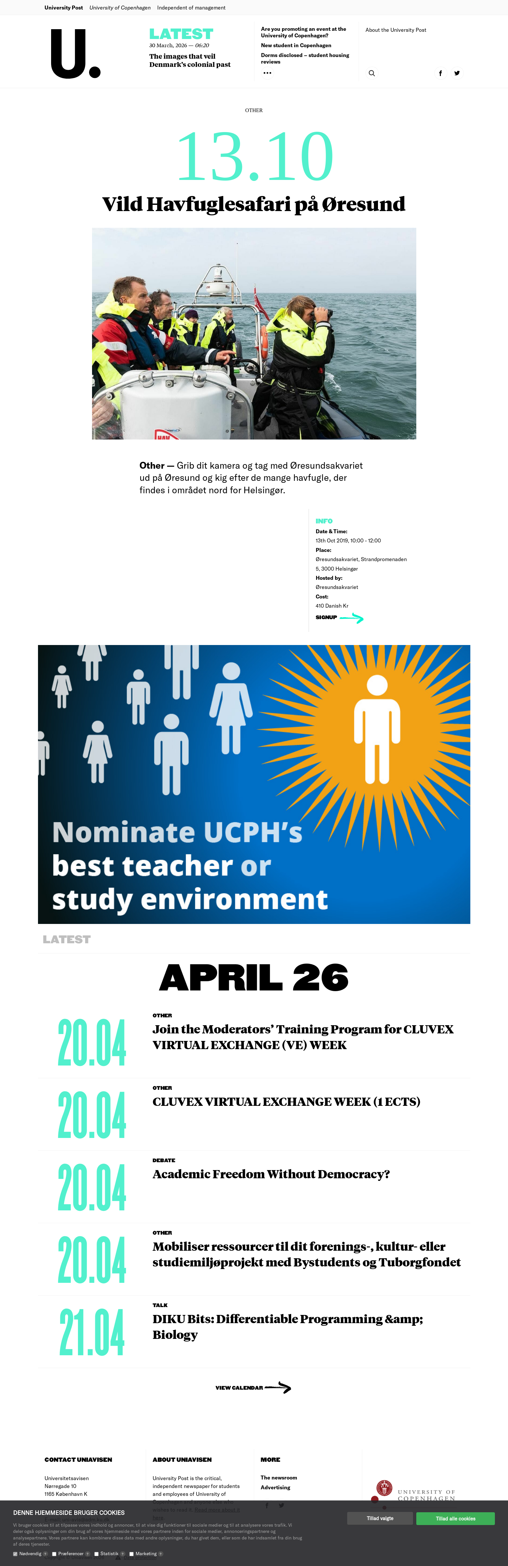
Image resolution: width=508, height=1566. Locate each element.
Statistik (113, 1553)
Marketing (149, 1553)
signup (327, 617)
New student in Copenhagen (296, 45)
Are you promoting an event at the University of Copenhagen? (303, 32)
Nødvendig (33, 1553)
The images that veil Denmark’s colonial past (190, 60)
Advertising (275, 1487)
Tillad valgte (380, 1518)
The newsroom (279, 1477)
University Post (64, 7)
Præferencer (74, 1553)
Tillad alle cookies (455, 1518)
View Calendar (239, 1388)
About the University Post (396, 30)
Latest (181, 35)
